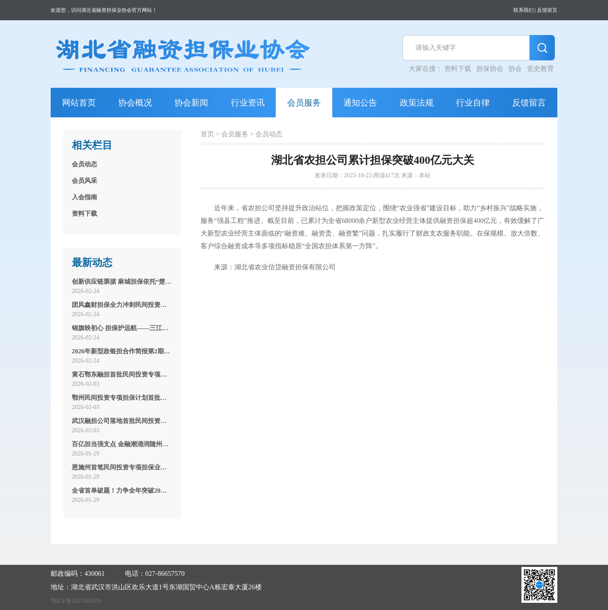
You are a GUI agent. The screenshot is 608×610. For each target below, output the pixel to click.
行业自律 (473, 102)
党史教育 (540, 68)
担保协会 (489, 68)
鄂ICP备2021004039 (76, 601)
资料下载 (457, 68)
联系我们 (523, 10)
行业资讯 (248, 102)
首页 (207, 134)
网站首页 (79, 102)
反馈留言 (547, 10)
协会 (515, 68)
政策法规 (417, 102)
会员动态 (268, 134)
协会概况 (135, 102)
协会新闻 (191, 102)
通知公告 (360, 102)
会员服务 (304, 102)
